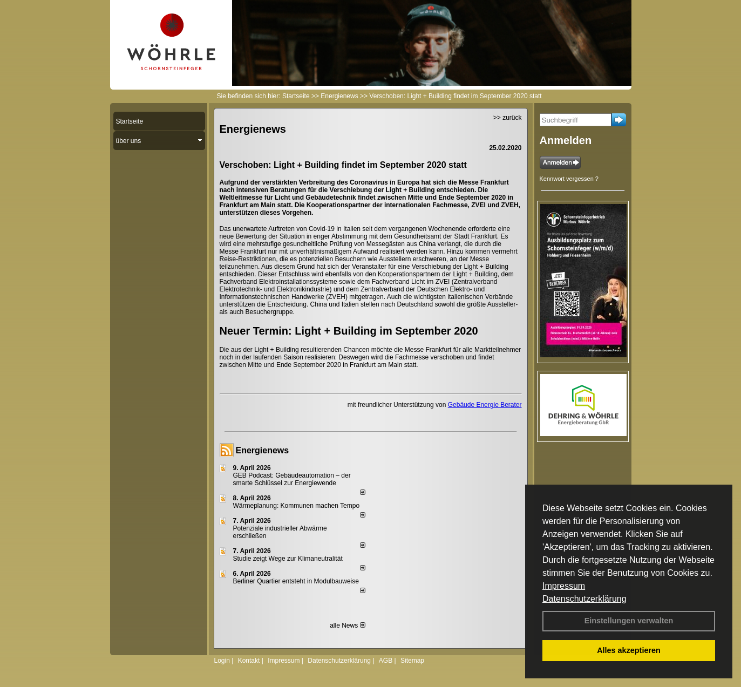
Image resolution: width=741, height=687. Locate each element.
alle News (347, 625)
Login (222, 660)
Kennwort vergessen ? (569, 178)
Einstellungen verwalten (629, 620)
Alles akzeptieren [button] (629, 650)
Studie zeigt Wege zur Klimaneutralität (288, 558)
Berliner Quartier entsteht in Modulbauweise (296, 581)
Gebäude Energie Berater (485, 405)
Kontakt (249, 660)
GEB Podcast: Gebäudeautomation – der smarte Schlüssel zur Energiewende (292, 479)
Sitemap (412, 660)
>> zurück (507, 117)
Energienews (262, 450)
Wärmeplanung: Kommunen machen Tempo (296, 505)
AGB (385, 660)
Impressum (563, 585)
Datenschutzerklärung (584, 598)
